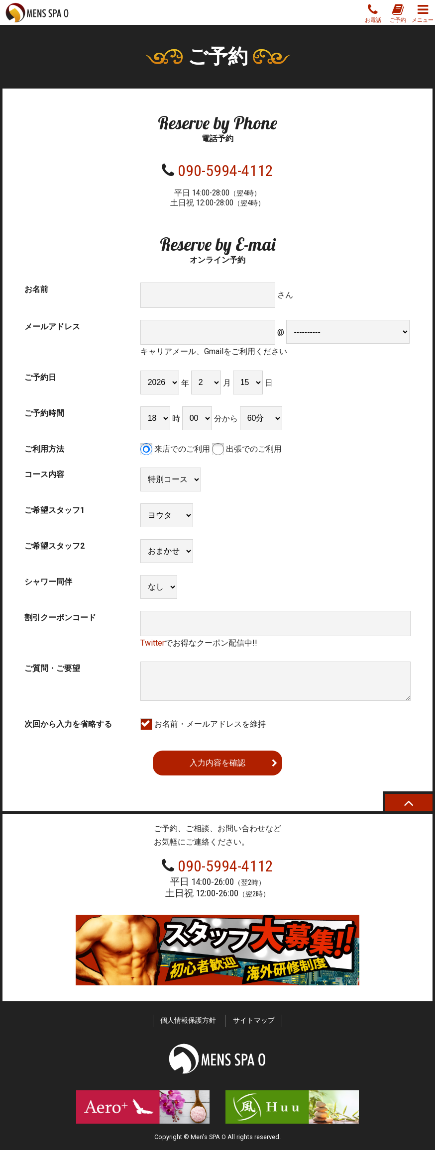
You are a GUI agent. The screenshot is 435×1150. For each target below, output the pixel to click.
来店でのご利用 (175, 449)
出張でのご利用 (247, 449)
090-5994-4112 (225, 170)
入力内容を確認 (217, 763)
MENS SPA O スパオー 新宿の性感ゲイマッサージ (37, 12)
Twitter (152, 643)
